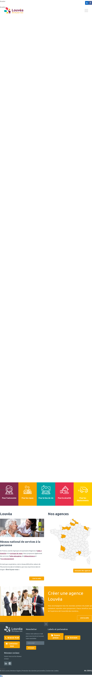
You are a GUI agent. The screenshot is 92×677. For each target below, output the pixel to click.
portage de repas (16, 553)
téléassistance (29, 556)
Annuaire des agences (83, 570)
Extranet (72, 635)
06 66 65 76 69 (12, 638)
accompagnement (7, 559)
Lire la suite (36, 578)
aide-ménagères (15, 556)
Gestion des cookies (52, 671)
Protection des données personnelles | (34, 671)
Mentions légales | (16, 671)
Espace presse (55, 635)
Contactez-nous (12, 645)
